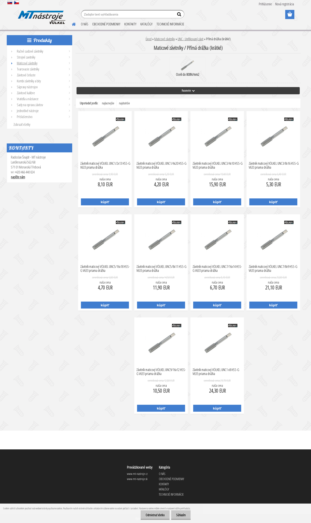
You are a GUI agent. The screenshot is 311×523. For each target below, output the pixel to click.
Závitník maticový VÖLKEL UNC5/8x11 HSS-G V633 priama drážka (161, 268)
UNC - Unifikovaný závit (190, 39)
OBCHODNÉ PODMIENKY (106, 24)
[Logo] (41, 15)
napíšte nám (18, 177)
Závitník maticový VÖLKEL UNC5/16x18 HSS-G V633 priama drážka (105, 268)
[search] (179, 15)
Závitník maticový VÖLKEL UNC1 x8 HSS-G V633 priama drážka (216, 372)
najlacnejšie (108, 103)
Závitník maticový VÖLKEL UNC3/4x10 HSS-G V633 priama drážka (218, 165)
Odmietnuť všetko (155, 515)
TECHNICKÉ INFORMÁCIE (170, 24)
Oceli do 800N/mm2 (187, 68)
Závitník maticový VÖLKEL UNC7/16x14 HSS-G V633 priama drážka (217, 268)
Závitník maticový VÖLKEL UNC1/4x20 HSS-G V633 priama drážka (161, 165)
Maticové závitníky (164, 39)
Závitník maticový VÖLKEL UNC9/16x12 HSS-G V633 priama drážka (161, 372)
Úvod (149, 39)
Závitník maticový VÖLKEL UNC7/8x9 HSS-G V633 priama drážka (273, 268)
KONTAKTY (130, 24)
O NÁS (84, 24)
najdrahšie (124, 103)
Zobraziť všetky (21, 124)
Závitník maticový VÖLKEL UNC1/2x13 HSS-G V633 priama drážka (105, 165)
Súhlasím (181, 515)
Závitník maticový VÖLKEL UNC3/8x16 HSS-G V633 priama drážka (274, 165)
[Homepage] (71, 23)
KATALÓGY (146, 24)
